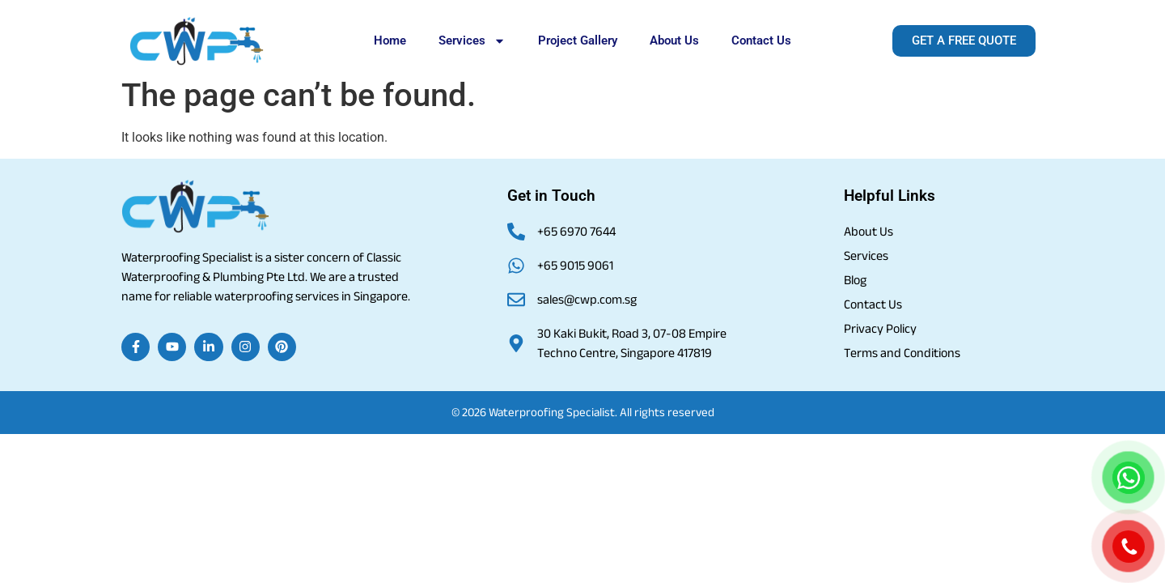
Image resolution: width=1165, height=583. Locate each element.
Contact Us (761, 40)
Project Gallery (577, 40)
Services (472, 41)
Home (390, 40)
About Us (674, 40)
